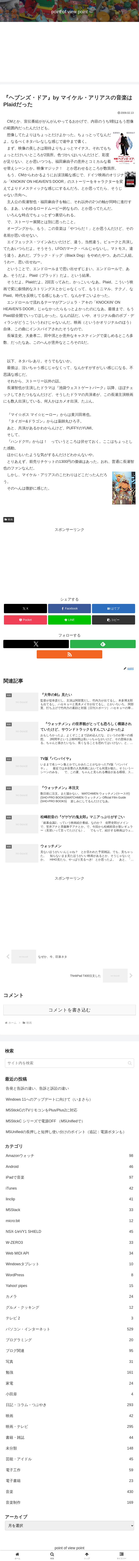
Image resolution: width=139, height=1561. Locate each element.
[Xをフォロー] (36, 644)
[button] (113, 620)
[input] (69, 1064)
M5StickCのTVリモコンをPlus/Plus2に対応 (41, 1111)
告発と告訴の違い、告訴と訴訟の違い (37, 1090)
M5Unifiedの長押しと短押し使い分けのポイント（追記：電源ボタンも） (66, 1133)
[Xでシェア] (25, 608)
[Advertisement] (69, 53)
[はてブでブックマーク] (113, 608)
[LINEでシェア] (69, 620)
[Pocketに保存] (25, 620)
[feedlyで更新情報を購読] (103, 644)
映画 (9, 519)
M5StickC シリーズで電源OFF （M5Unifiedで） (45, 1122)
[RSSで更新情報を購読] (69, 654)
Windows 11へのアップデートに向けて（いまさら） (49, 1100)
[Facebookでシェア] (69, 608)
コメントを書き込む (69, 1011)
